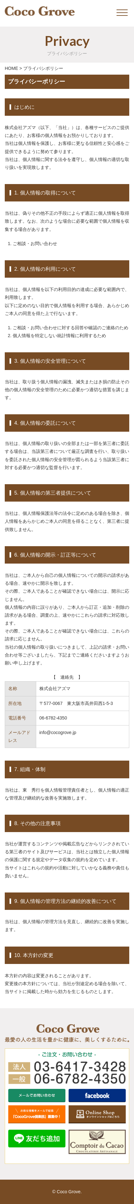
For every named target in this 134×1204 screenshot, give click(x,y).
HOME (11, 68)
